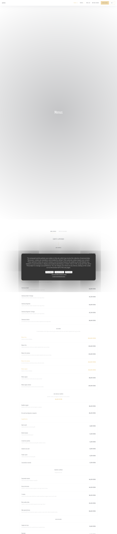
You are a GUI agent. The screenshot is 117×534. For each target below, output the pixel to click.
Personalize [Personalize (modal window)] (69, 272)
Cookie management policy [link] (58, 276)
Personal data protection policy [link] (59, 274)
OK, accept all (49, 272)
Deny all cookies (59, 272)
